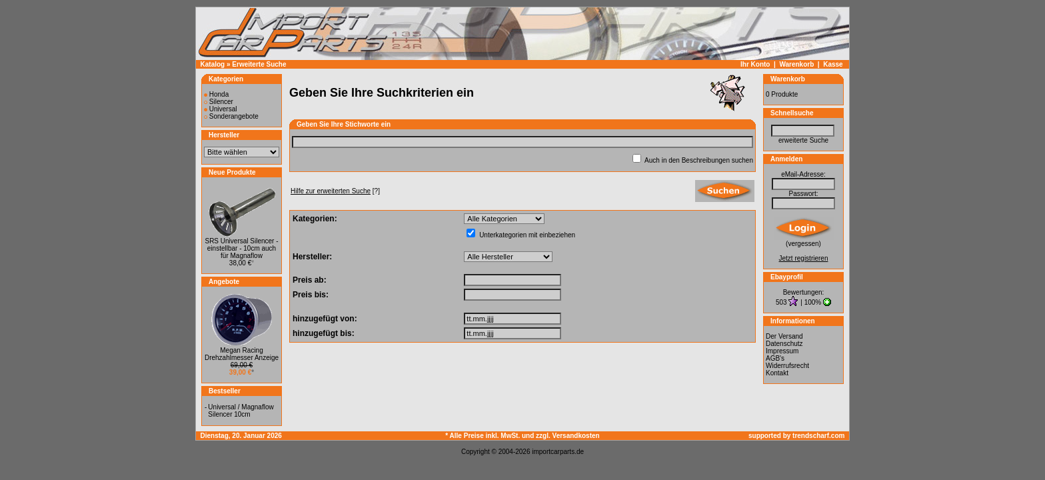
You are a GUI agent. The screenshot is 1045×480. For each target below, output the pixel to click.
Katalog (213, 64)
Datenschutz (784, 343)
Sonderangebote (231, 116)
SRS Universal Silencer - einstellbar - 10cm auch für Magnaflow (241, 248)
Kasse (832, 64)
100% (813, 302)
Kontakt (777, 373)
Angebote (224, 281)
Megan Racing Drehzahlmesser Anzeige (242, 354)
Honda (216, 94)
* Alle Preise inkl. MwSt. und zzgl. (498, 435)
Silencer (218, 101)
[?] (335, 191)
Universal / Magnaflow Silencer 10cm (240, 410)
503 (782, 302)
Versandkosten (576, 435)
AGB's (775, 358)
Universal (220, 109)
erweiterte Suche (803, 140)
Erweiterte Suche (259, 64)
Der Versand (784, 336)
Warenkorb (796, 64)
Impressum (782, 351)
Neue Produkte (232, 172)
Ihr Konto (755, 64)
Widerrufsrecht (787, 365)
